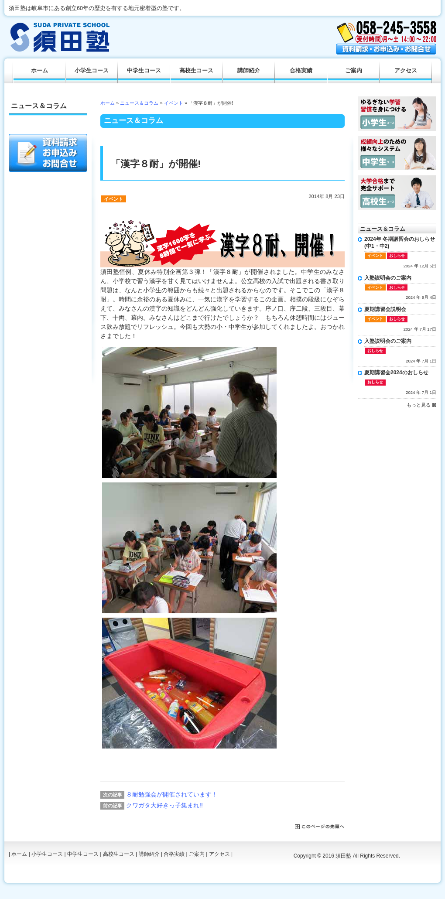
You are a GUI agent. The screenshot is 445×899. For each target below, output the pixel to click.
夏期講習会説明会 (385, 309)
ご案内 (353, 71)
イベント (173, 103)
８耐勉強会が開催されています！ (172, 794)
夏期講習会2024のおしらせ (396, 372)
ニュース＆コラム (139, 103)
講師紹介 (248, 71)
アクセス (405, 71)
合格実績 (301, 71)
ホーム (107, 103)
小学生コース (92, 71)
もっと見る (419, 404)
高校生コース (196, 71)
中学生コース (144, 71)
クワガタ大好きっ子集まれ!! (164, 805)
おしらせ (397, 255)
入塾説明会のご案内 (387, 278)
